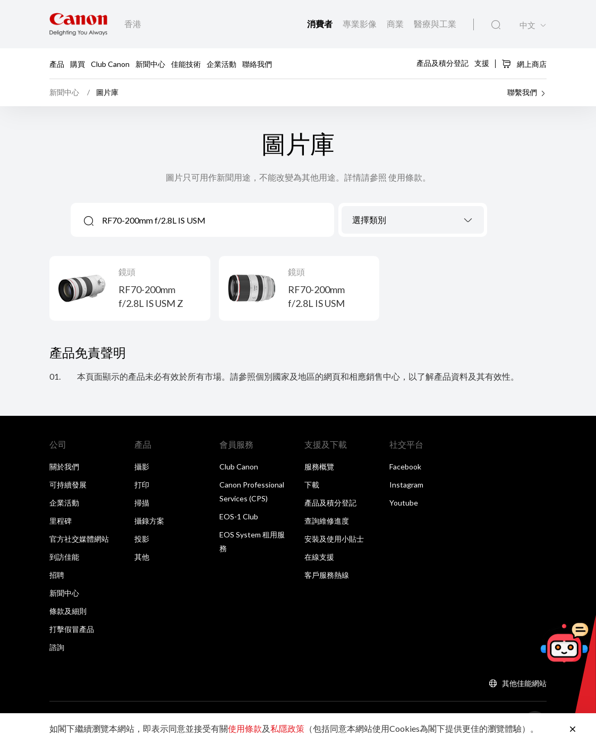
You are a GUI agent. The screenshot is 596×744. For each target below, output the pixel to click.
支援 (481, 62)
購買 (77, 63)
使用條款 (245, 728)
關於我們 (64, 466)
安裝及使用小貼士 (334, 538)
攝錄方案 (149, 520)
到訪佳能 (64, 556)
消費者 (320, 24)
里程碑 (60, 520)
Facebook (405, 466)
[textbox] (413, 220)
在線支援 (319, 556)
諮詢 (56, 647)
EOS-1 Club (238, 516)
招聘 (56, 574)
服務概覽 (319, 466)
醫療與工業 (435, 24)
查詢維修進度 (326, 520)
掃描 (141, 502)
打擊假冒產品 (71, 629)
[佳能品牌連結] (78, 24)
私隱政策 (287, 728)
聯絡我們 (257, 63)
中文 (527, 25)
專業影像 (360, 24)
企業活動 (221, 63)
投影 (141, 538)
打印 (141, 484)
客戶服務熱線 (326, 574)
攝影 (141, 466)
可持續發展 (68, 484)
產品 (56, 63)
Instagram (406, 484)
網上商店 (524, 64)
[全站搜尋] (496, 25)
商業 (396, 24)
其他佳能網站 (524, 683)
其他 (141, 556)
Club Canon (110, 63)
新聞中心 (150, 63)
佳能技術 (186, 63)
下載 (311, 484)
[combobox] (413, 220)
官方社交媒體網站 (79, 538)
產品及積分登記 (442, 62)
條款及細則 (68, 610)
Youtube (403, 502)
